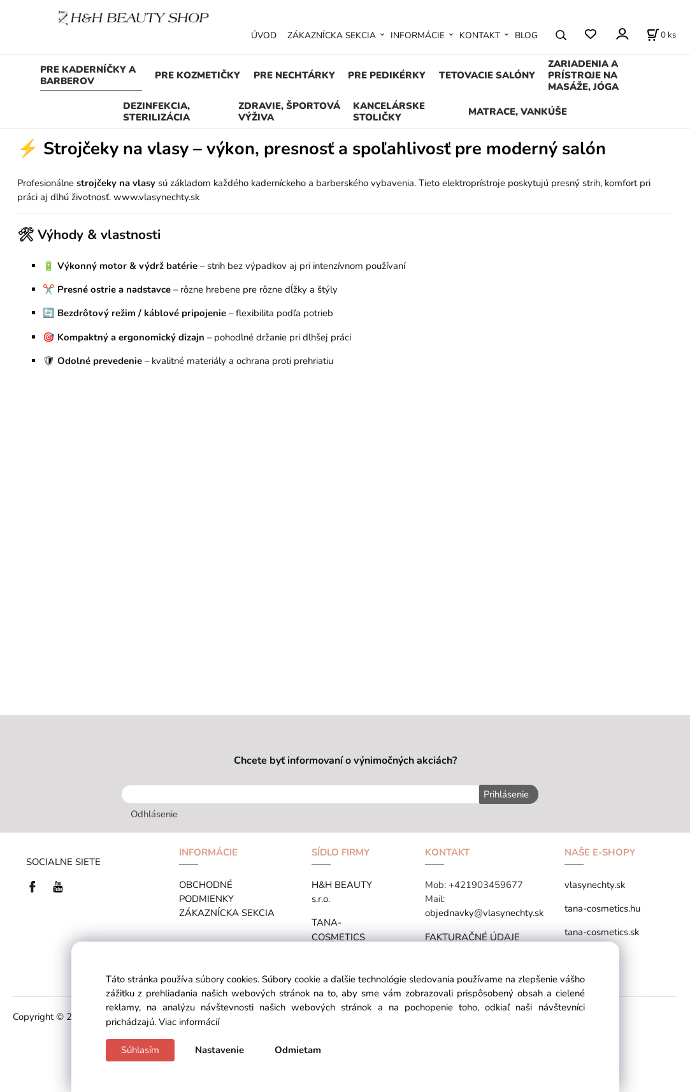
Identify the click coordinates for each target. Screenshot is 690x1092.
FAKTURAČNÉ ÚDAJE (472, 935)
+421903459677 (486, 883)
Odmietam (298, 1050)
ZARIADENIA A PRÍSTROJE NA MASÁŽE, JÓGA (583, 75)
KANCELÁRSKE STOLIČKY (389, 111)
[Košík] (661, 35)
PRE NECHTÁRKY (294, 75)
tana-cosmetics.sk (601, 930)
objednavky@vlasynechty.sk (484, 911)
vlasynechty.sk (594, 883)
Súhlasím (140, 1050)
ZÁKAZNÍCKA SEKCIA (331, 35)
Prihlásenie (505, 794)
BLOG (526, 35)
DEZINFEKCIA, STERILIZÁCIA (156, 111)
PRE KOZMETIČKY (197, 75)
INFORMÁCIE (418, 35)
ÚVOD (264, 35)
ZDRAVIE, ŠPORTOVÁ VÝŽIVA (289, 111)
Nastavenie (219, 1050)
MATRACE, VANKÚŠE (517, 111)
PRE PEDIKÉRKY (387, 75)
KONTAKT (479, 35)
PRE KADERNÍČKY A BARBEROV (88, 75)
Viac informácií (189, 1022)
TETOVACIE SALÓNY (487, 75)
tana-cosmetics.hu (602, 907)
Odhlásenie (154, 812)
